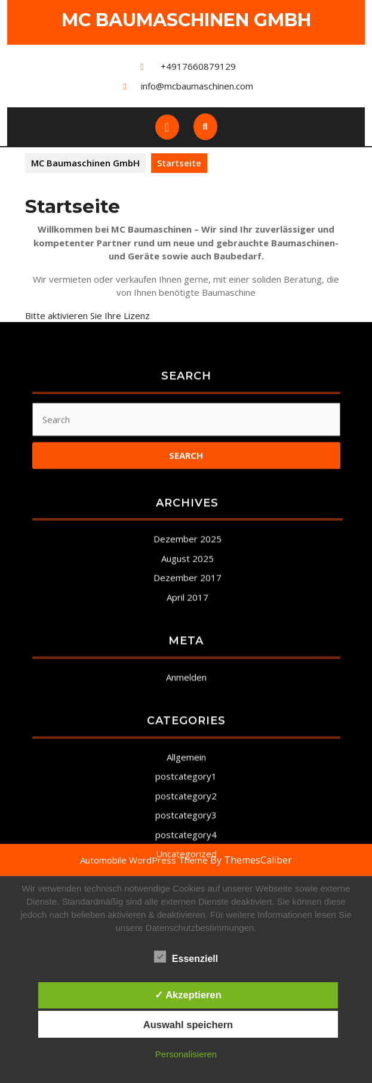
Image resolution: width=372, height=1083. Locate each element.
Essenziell (186, 956)
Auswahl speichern (188, 1024)
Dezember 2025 (187, 708)
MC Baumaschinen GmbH (186, 20)
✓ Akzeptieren (188, 994)
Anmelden (186, 846)
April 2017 (187, 766)
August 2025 (187, 727)
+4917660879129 (198, 66)
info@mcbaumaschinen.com (197, 86)
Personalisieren (186, 1054)
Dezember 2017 (187, 747)
